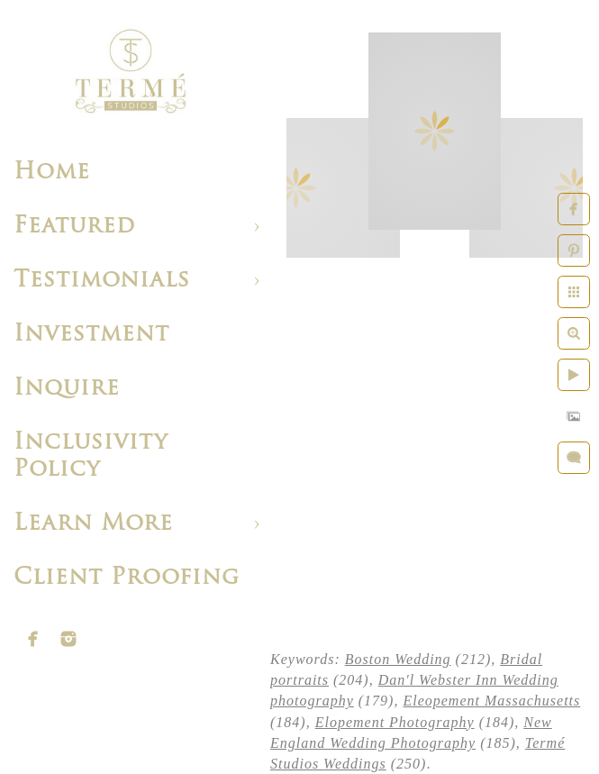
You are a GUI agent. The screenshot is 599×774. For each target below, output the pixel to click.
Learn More (93, 524)
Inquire (67, 389)
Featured (74, 226)
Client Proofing (127, 578)
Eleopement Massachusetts (491, 700)
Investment (91, 334)
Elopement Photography (395, 722)
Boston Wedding (398, 659)
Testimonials (102, 280)
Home (52, 172)
